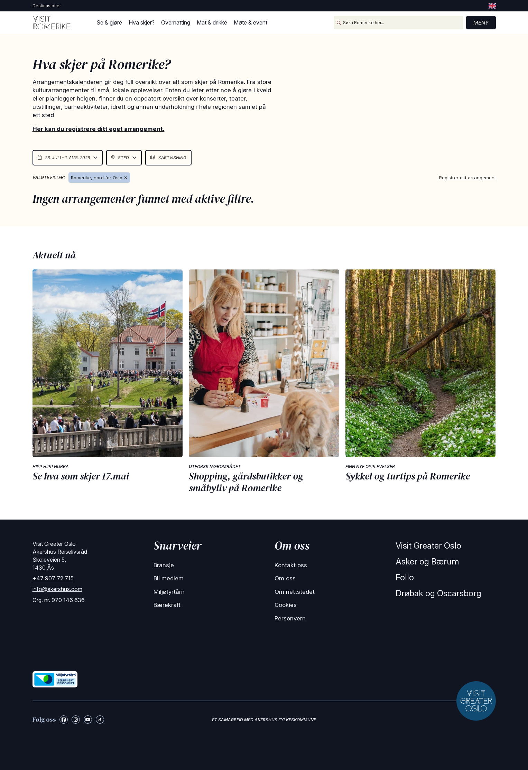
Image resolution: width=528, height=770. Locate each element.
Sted (124, 157)
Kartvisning (168, 157)
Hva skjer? (142, 22)
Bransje (164, 565)
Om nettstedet (295, 591)
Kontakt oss (291, 565)
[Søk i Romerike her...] (398, 22)
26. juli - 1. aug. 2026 (68, 157)
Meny (481, 22)
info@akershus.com (57, 589)
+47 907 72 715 (53, 578)
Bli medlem (169, 578)
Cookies (286, 604)
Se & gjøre (109, 22)
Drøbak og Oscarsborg (438, 593)
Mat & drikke (212, 22)
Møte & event (250, 22)
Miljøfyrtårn (169, 591)
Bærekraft (167, 604)
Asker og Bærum (427, 562)
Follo (405, 577)
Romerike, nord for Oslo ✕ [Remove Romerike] (99, 177)
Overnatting (175, 22)
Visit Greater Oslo (428, 546)
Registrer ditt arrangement (467, 177)
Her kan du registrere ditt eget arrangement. (99, 128)
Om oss (285, 578)
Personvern (290, 618)
